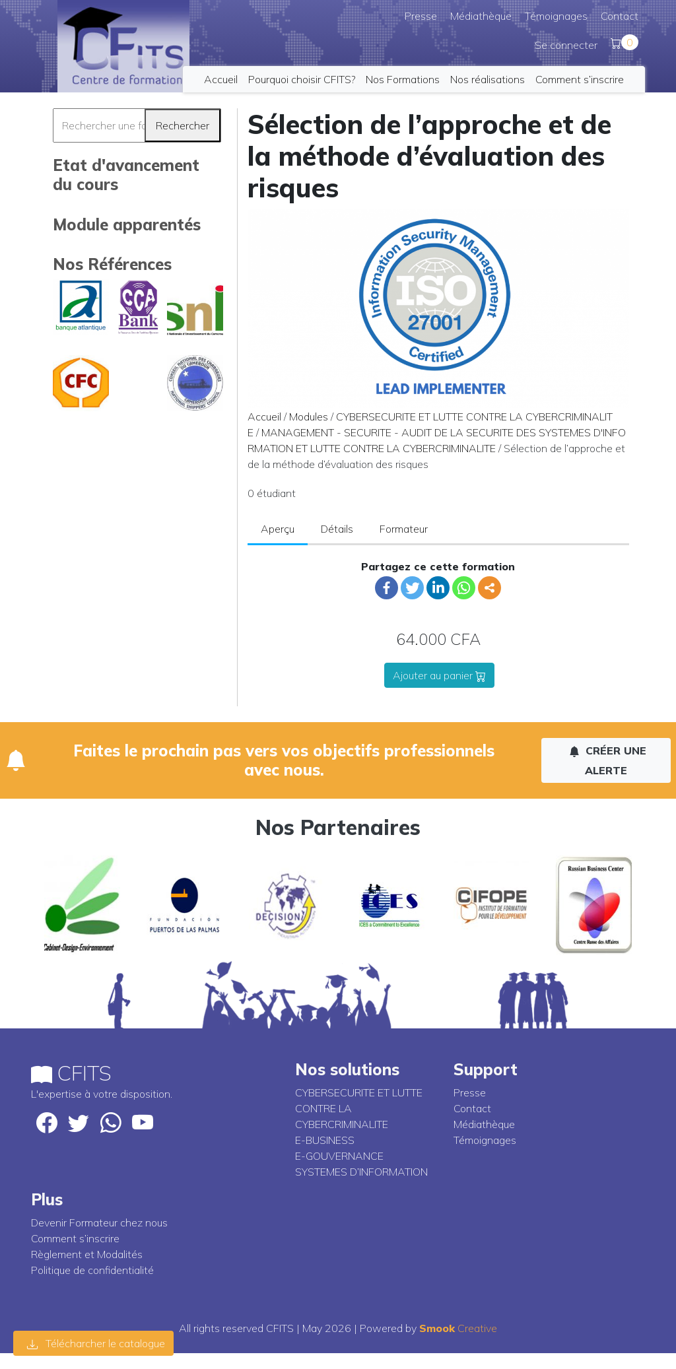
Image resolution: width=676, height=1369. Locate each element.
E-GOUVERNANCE (339, 1155)
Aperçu (277, 528)
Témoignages (556, 15)
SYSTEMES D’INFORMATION (361, 1171)
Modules (308, 416)
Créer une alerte (607, 760)
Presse (421, 15)
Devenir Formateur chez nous (99, 1222)
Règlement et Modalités (87, 1254)
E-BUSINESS (325, 1140)
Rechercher (182, 125)
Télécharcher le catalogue (96, 1343)
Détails (337, 528)
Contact (619, 15)
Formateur (404, 528)
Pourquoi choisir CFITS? (301, 79)
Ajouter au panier (439, 675)
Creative (458, 1328)
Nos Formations (403, 79)
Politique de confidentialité (92, 1270)
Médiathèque (481, 15)
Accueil (221, 79)
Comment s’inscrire (579, 79)
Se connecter (566, 44)
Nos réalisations (487, 79)
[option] (82, 904)
